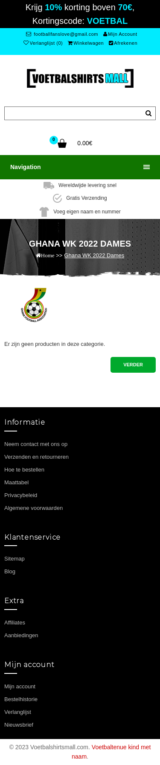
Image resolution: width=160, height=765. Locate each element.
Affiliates (14, 622)
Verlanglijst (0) (43, 43)
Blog (9, 571)
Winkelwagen (86, 43)
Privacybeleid (20, 495)
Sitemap (14, 558)
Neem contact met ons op (35, 444)
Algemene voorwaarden (33, 508)
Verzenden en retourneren (36, 457)
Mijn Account (120, 34)
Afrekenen (123, 43)
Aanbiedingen (21, 635)
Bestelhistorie (21, 699)
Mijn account (19, 686)
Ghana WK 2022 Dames (94, 255)
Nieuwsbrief (18, 725)
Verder (133, 364)
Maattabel (16, 482)
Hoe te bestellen (24, 469)
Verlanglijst (17, 712)
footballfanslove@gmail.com (62, 34)
